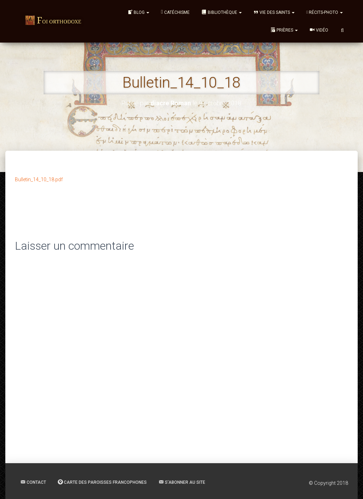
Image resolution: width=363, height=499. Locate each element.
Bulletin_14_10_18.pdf (39, 179)
